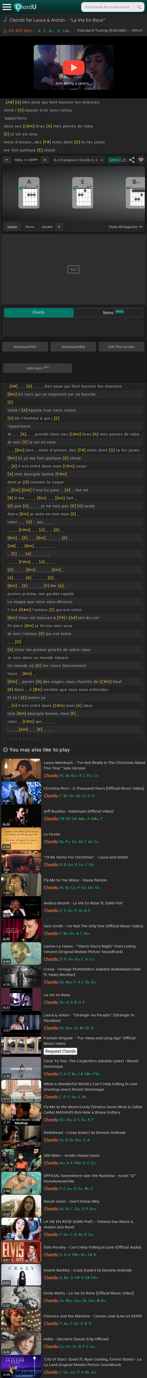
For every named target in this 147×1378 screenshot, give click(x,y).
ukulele (47, 227)
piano (29, 227)
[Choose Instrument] (59, 226)
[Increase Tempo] (45, 159)
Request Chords (60, 1051)
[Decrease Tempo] (6, 159)
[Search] (139, 7)
